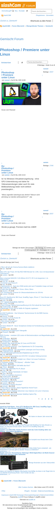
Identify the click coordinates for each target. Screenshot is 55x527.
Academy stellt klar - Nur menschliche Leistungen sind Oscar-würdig (22, 349)
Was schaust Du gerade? (9, 321)
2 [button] (42, 399)
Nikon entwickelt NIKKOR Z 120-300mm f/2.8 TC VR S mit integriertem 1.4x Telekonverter (24, 279)
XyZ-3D (5, 281)
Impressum (4, 495)
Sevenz (5, 291)
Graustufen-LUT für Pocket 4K (10, 318)
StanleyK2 (6, 380)
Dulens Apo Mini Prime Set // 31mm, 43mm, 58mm (17, 289)
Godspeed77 (7, 342)
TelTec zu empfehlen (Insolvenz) (11, 375)
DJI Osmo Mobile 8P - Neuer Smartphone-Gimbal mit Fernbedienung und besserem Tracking (26, 326)
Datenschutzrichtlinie (47, 495)
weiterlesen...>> (5, 428)
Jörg (4, 373)
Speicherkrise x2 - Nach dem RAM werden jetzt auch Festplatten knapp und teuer (27, 286)
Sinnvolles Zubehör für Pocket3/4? (12, 381)
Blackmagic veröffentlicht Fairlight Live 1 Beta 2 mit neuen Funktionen (23, 359)
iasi (4, 268)
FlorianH (5, 332)
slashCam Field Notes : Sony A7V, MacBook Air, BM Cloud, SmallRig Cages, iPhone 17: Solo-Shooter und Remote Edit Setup (26, 407)
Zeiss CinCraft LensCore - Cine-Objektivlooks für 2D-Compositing (22, 346)
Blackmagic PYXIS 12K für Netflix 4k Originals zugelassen (19, 308)
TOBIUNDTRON (8, 351)
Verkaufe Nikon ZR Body (9, 340)
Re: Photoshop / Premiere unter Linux (7, 169)
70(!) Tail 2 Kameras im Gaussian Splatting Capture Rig (18, 394)
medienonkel (7, 307)
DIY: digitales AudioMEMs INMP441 (12, 302)
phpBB (20, 497)
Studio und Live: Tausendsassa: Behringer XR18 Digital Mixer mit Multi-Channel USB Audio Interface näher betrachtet (27, 453)
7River (5, 364)
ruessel (45, 69)
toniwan (5, 386)
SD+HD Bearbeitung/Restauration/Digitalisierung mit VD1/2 (20, 353)
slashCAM (6, 15)
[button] (54, 399)
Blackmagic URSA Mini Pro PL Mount (13, 369)
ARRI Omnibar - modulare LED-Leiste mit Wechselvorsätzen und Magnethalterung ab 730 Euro (27, 336)
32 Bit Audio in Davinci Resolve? (11, 384)
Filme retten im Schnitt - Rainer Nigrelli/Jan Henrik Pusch (19, 388)
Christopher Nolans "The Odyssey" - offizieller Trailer (18, 362)
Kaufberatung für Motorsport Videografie (14, 330)
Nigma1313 (6, 389)
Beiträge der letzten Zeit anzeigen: (29, 248)
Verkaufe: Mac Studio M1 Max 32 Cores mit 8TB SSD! (18, 343)
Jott (4, 354)
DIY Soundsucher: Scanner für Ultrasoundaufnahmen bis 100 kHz (22, 292)
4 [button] (48, 399)
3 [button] (45, 399)
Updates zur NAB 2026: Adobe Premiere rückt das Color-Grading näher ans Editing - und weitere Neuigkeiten (25, 430)
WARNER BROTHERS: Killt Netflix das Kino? (15, 365)
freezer (5, 316)
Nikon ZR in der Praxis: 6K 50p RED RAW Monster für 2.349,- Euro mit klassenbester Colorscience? (27, 272)
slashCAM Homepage (17, 495)
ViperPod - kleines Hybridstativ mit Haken (14, 372)
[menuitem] (15, 11)
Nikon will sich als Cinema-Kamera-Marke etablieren (17, 267)
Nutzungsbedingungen (32, 495)
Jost (4, 370)
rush (4, 300)
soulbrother (6, 288)
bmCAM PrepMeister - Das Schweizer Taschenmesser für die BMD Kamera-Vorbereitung (24, 314)
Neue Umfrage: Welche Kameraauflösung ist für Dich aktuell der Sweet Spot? (25, 305)
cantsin (45, 162)
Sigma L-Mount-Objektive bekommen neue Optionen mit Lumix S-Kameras (25, 391)
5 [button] (51, 399)
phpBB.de (32, 499)
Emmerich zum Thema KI (9, 283)
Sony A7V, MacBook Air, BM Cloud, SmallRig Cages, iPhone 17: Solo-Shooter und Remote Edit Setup (26, 298)
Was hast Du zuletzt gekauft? (10, 378)
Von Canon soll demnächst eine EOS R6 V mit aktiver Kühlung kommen (24, 356)
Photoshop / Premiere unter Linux (8, 75)
